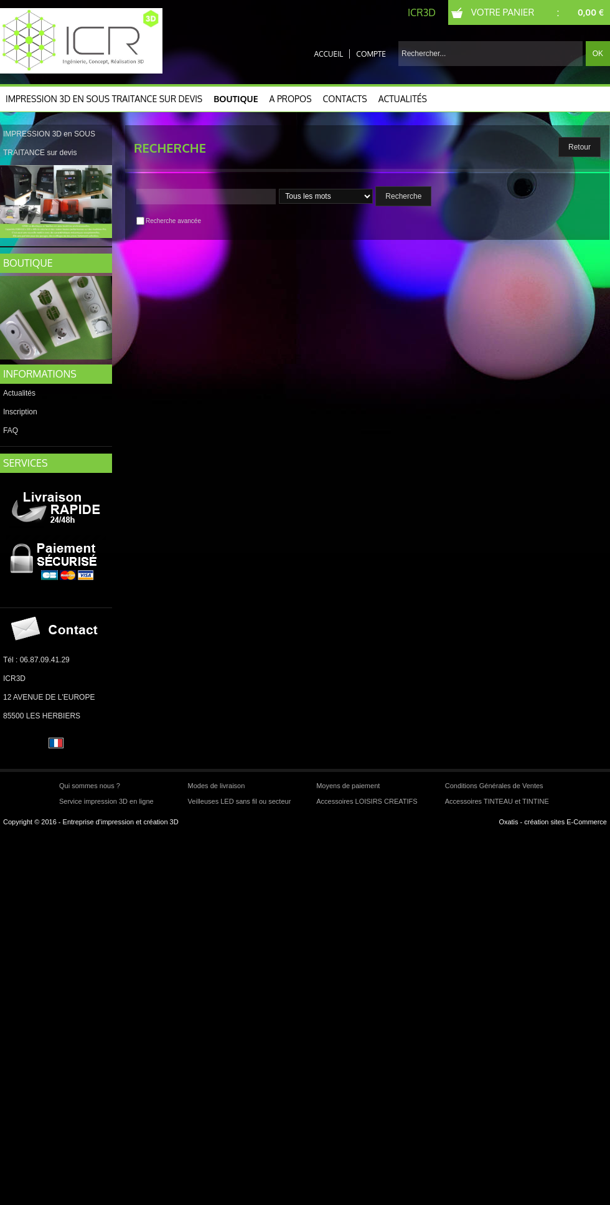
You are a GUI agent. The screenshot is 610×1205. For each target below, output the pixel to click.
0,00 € (591, 12)
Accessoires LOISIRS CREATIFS (366, 801)
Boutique (236, 98)
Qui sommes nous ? (89, 785)
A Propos (291, 98)
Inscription (20, 411)
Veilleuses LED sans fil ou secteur (239, 801)
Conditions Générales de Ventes (494, 785)
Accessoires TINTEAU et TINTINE (497, 801)
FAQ (10, 430)
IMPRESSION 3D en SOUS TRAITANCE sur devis (104, 98)
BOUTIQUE (28, 263)
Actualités (402, 98)
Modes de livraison (216, 785)
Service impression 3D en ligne (106, 801)
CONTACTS (345, 98)
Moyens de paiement (348, 785)
